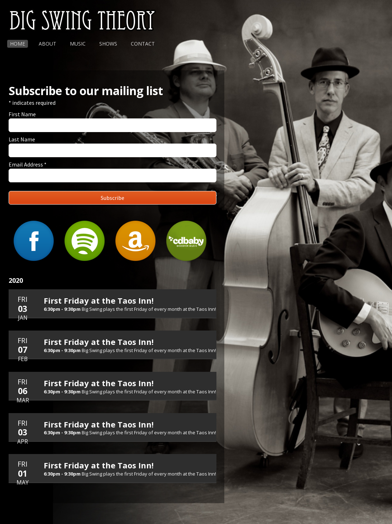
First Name (22, 114)
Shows (108, 43)
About (47, 43)
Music (78, 43)
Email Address (28, 164)
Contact (143, 43)
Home (17, 43)
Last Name (22, 139)
